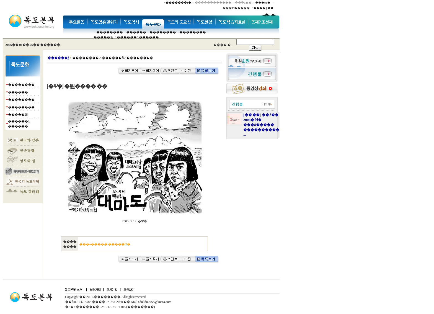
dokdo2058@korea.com (155, 302)
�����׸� (136, 32)
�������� (109, 32)
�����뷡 (103, 37)
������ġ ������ (138, 37)
